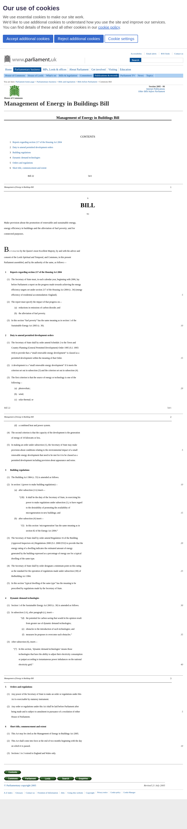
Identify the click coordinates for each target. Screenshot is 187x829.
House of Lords (35, 75)
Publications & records (106, 75)
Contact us (178, 53)
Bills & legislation (68, 75)
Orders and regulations (23, 163)
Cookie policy (115, 793)
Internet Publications (155, 89)
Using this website (75, 793)
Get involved (98, 69)
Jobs (63, 793)
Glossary (19, 793)
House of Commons (15, 75)
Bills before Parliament (87, 82)
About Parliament (79, 69)
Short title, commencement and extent (30, 168)
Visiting (112, 69)
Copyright (90, 793)
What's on (51, 75)
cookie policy (109, 27)
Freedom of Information (48, 793)
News (141, 75)
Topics (149, 75)
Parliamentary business (27, 69)
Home (8, 69)
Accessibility (136, 53)
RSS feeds (165, 53)
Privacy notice (102, 793)
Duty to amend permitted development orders (33, 147)
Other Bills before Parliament (151, 91)
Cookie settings (121, 39)
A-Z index (8, 793)
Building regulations (22, 152)
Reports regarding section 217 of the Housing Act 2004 (37, 142)
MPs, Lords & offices (54, 69)
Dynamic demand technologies (26, 157)
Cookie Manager (129, 793)
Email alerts (151, 53)
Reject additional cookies (79, 39)
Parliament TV (127, 75)
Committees (86, 75)
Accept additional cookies (28, 39)
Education (125, 69)
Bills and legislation (66, 82)
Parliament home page (25, 82)
